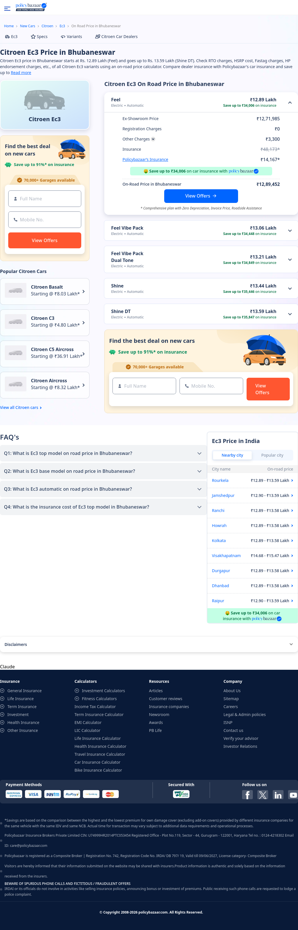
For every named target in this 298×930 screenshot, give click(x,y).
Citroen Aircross (49, 380)
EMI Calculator (87, 722)
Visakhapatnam (226, 555)
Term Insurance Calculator (99, 714)
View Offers (197, 196)
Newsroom (159, 714)
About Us (232, 690)
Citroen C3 (42, 318)
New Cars (27, 26)
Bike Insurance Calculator (98, 770)
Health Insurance (23, 722)
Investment (18, 714)
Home (9, 26)
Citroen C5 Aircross (52, 349)
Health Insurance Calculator (100, 746)
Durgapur (221, 570)
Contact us (233, 730)
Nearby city (232, 455)
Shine (117, 286)
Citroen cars (26, 407)
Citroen (47, 26)
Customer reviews (165, 698)
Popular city (272, 455)
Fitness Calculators (99, 698)
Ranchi (218, 510)
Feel (115, 99)
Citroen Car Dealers (116, 36)
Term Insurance (22, 706)
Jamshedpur (223, 495)
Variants (71, 36)
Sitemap (231, 698)
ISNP (228, 722)
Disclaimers (16, 644)
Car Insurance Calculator (97, 762)
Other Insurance (22, 730)
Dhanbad (220, 585)
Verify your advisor (241, 738)
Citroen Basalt (47, 287)
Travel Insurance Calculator (99, 754)
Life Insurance (20, 698)
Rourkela (220, 480)
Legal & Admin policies (245, 714)
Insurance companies (169, 706)
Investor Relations (240, 746)
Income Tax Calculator (95, 706)
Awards (156, 722)
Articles (156, 690)
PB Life (155, 730)
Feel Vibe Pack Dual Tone (127, 256)
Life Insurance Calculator (97, 738)
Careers (231, 706)
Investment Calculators (103, 690)
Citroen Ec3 (45, 119)
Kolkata (219, 540)
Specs (39, 36)
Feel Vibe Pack (127, 228)
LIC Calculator (87, 730)
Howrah (219, 525)
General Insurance (24, 690)
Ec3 (62, 26)
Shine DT (121, 311)
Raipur (218, 600)
